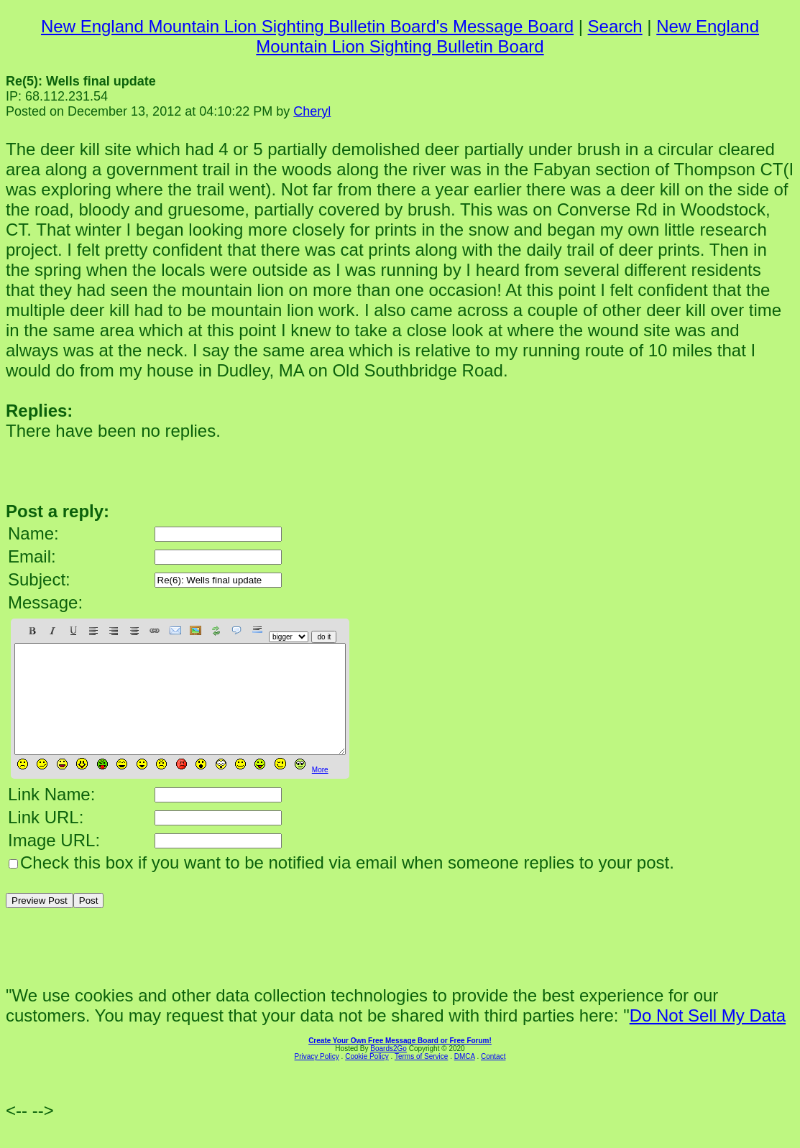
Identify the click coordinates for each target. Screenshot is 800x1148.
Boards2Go (388, 1070)
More (320, 791)
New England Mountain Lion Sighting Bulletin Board (507, 36)
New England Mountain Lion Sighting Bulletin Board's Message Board (307, 26)
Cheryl (312, 111)
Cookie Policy (367, 1078)
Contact (493, 1078)
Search (615, 26)
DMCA (464, 1078)
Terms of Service (421, 1078)
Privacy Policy (317, 1078)
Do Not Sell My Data (708, 1037)
